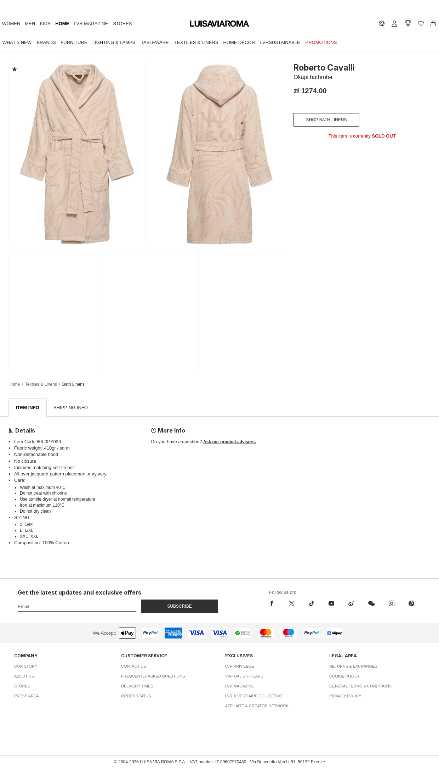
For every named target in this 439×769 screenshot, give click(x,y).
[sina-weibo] (351, 604)
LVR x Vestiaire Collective (254, 696)
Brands (46, 42)
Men (30, 23)
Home (62, 23)
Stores (122, 23)
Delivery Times (137, 686)
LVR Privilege (239, 666)
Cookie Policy (344, 676)
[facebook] (273, 604)
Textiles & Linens (196, 42)
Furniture (74, 42)
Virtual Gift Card (244, 676)
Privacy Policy (345, 696)
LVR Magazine (91, 23)
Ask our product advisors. (229, 442)
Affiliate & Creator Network (257, 706)
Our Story (25, 666)
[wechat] (371, 604)
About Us (24, 676)
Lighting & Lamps (113, 42)
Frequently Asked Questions (153, 676)
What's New (17, 42)
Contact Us (133, 666)
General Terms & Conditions (360, 686)
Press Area (26, 696)
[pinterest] (411, 604)
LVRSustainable (280, 42)
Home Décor (239, 42)
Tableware (155, 42)
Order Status (136, 696)
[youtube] (331, 604)
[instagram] (391, 604)
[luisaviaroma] (219, 24)
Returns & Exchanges (353, 666)
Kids (45, 23)
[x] (291, 604)
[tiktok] (311, 604)
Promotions (321, 42)
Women (11, 23)
